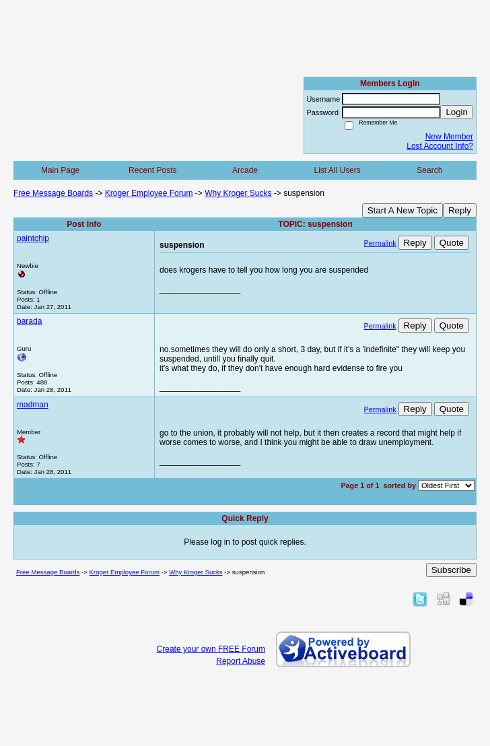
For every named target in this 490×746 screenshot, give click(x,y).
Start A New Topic (403, 210)
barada (29, 321)
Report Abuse (240, 661)
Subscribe (451, 570)
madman (32, 404)
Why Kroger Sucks (238, 193)
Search (429, 170)
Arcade (245, 170)
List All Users (337, 170)
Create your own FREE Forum (211, 649)
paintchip (33, 238)
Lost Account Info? (440, 146)
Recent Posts (152, 170)
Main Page (60, 170)
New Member (449, 136)
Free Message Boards (53, 193)
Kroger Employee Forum (149, 193)
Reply (459, 210)
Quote (452, 243)
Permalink (380, 243)
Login (457, 112)
